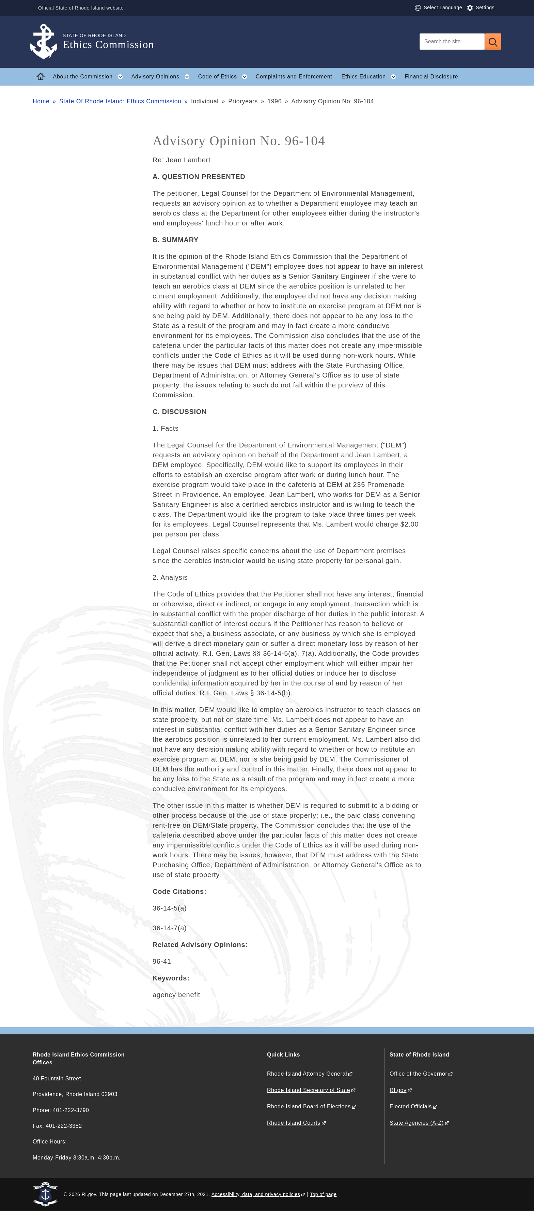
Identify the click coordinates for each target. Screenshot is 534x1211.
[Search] (452, 41)
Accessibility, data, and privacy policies (255, 1194)
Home (41, 101)
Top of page (323, 1194)
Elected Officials (411, 1106)
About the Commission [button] (90, 76)
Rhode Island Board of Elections (309, 1106)
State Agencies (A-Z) (417, 1123)
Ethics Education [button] (371, 76)
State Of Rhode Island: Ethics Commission (120, 101)
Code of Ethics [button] (224, 76)
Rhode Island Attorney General (307, 1074)
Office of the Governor (418, 1074)
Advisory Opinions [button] (162, 76)
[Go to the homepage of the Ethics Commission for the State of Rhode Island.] (48, 42)
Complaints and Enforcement (294, 76)
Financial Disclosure (431, 76)
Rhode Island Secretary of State (308, 1090)
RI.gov (398, 1090)
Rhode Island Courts (293, 1123)
